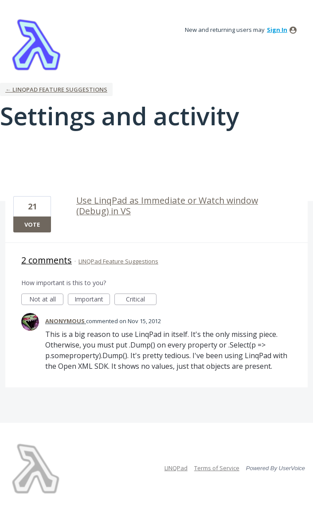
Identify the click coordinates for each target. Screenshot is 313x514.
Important (92, 300)
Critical (141, 300)
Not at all (46, 300)
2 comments (46, 260)
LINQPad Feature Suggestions (118, 261)
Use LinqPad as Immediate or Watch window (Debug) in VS (167, 205)
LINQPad (176, 468)
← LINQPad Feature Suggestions (56, 89)
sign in (277, 30)
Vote (32, 224)
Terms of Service (216, 468)
